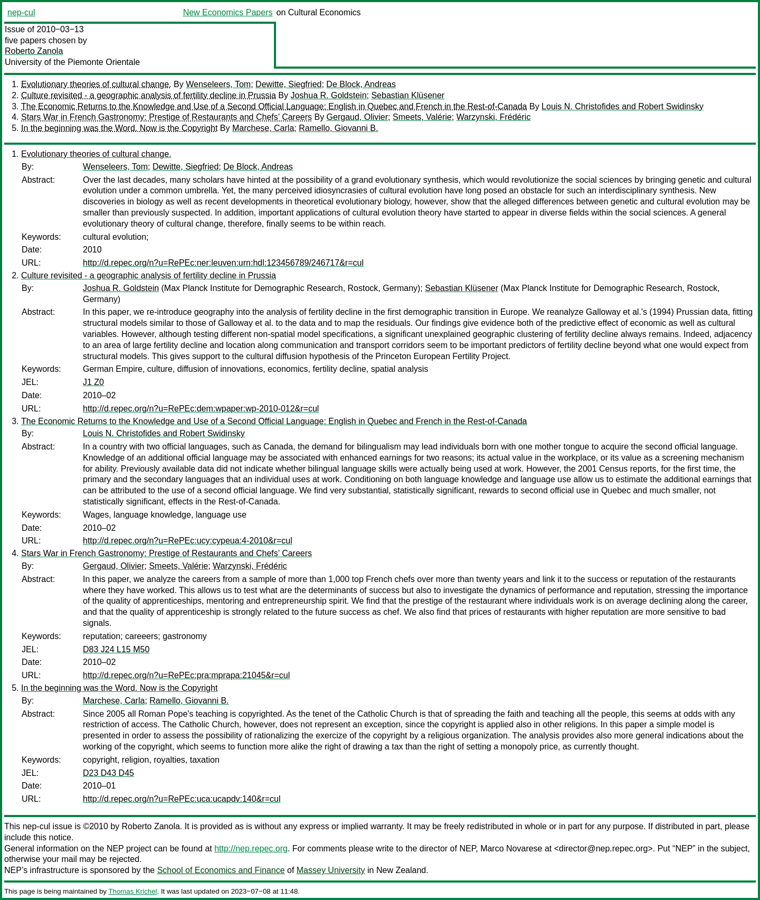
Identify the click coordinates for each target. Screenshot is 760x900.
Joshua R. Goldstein (328, 95)
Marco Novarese (511, 848)
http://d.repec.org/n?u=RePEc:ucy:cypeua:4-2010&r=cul (187, 540)
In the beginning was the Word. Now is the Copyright (119, 128)
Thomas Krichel (132, 891)
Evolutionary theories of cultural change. (96, 84)
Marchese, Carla (263, 128)
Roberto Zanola (34, 50)
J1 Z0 (93, 382)
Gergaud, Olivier (357, 116)
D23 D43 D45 (108, 772)
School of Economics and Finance (221, 870)
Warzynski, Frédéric (494, 116)
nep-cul (21, 12)
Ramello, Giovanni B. (338, 128)
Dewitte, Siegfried (288, 84)
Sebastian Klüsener (407, 95)
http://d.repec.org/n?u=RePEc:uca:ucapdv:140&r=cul (181, 798)
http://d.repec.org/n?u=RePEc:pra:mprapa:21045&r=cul (186, 675)
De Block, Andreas (361, 84)
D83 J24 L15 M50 (116, 649)
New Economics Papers (228, 12)
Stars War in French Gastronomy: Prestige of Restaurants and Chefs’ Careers (166, 116)
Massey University (331, 870)
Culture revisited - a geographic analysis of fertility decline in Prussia (148, 95)
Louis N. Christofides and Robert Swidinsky (623, 106)
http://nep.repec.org (251, 848)
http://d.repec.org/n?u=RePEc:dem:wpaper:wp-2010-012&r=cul (201, 408)
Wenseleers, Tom (218, 84)
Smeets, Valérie (422, 116)
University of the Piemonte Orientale (72, 62)
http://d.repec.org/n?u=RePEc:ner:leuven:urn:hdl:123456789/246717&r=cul (223, 262)
